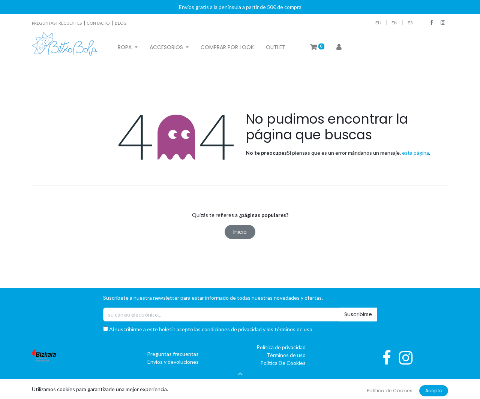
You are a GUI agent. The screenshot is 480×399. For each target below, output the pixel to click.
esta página (415, 152)
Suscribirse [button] (358, 314)
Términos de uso (286, 355)
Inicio (240, 232)
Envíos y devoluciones (173, 362)
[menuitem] (227, 47)
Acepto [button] (433, 390)
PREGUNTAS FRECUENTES (57, 23)
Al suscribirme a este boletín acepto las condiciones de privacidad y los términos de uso (207, 329)
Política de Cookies (389, 390)
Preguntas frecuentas (173, 354)
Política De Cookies (283, 363)
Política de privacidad (281, 347)
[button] (240, 374)
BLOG (121, 23)
